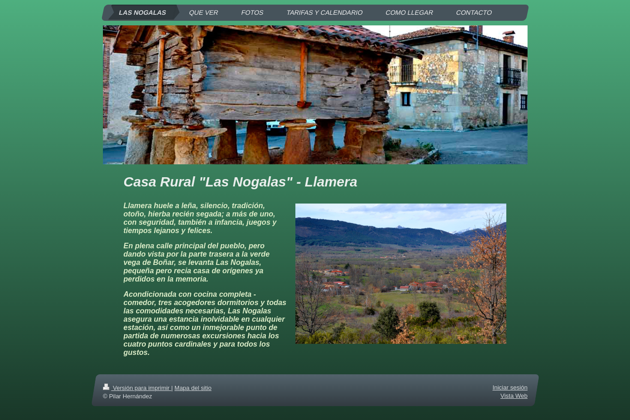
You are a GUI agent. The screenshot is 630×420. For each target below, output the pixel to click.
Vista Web (514, 395)
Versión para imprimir (137, 387)
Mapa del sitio (192, 387)
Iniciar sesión (510, 387)
